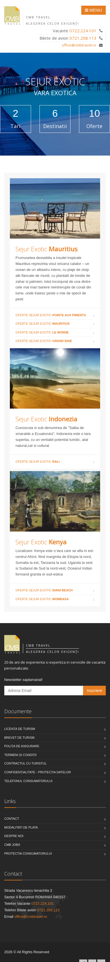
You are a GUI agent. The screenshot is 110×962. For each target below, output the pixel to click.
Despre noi (13, 836)
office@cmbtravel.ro (79, 45)
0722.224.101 (82, 30)
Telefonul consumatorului (28, 781)
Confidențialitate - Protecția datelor (37, 772)
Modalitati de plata (21, 827)
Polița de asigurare (21, 746)
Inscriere (94, 690)
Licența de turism (19, 728)
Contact (11, 818)
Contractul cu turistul (25, 763)
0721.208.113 (82, 38)
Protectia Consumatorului (28, 853)
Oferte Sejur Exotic (51, 315)
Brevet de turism (19, 737)
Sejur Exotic (47, 249)
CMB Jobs (12, 844)
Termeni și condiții (20, 755)
